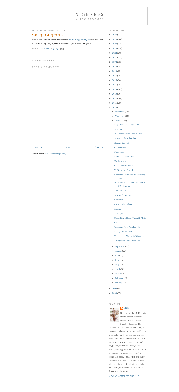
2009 (114, 288)
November (120, 116)
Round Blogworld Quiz (79, 39)
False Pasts (119, 152)
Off (115, 222)
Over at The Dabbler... (124, 204)
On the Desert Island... (124, 165)
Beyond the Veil (121, 142)
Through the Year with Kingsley (129, 236)
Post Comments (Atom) (55, 153)
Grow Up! (119, 199)
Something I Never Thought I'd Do (130, 218)
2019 (114, 66)
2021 (114, 57)
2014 (114, 89)
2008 (114, 293)
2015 (114, 84)
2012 (114, 98)
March (118, 273)
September (120, 246)
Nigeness (89, 14)
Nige (126, 308)
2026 (114, 34)
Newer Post (37, 147)
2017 (114, 75)
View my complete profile (124, 376)
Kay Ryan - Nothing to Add (126, 124)
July (117, 255)
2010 (114, 107)
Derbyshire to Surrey (123, 231)
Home (68, 147)
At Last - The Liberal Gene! (127, 138)
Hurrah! (117, 208)
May (117, 264)
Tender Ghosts (120, 190)
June (117, 260)
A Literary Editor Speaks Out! (128, 133)
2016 (114, 80)
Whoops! (118, 213)
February (119, 278)
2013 (114, 93)
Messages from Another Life (127, 227)
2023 (114, 48)
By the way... (120, 161)
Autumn (118, 129)
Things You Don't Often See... (128, 240)
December (120, 111)
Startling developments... (125, 156)
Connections (120, 147)
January (119, 282)
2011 (114, 103)
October (119, 120)
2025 (114, 39)
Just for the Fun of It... (124, 195)
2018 (114, 71)
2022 (114, 52)
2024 (114, 43)
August (118, 250)
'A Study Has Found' (123, 170)
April (117, 269)
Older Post (98, 147)
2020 (114, 62)
